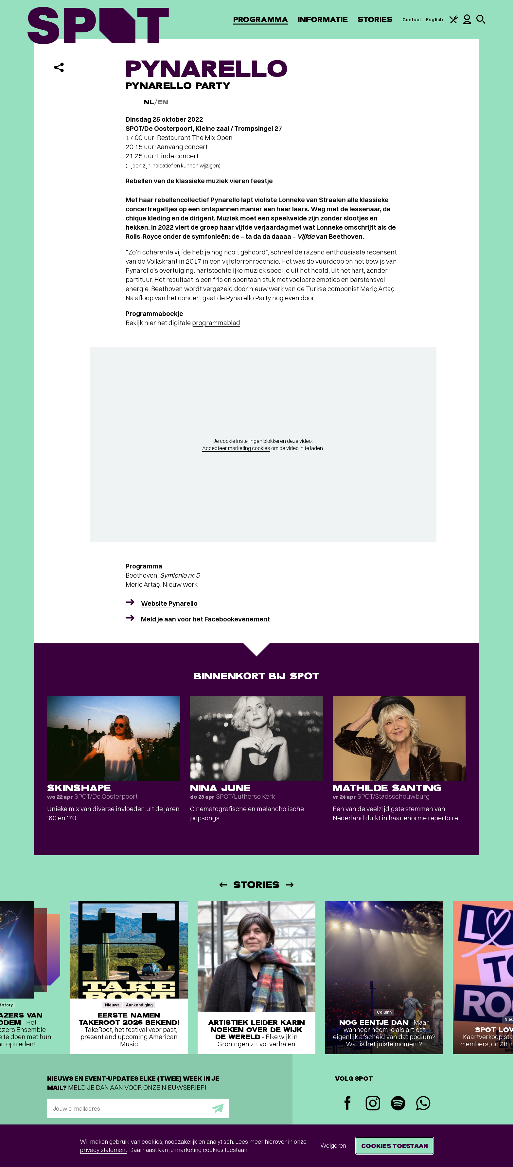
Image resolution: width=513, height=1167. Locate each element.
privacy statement (103, 1150)
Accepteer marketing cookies (236, 448)
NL (149, 102)
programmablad (216, 323)
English (434, 20)
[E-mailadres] (138, 1108)
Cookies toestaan (394, 1145)
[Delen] (58, 67)
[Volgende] (290, 885)
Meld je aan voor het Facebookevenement (205, 619)
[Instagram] (372, 1104)
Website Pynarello (169, 603)
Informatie (323, 19)
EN (162, 102)
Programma (260, 19)
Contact (411, 20)
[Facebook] (347, 1103)
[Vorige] (222, 885)
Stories (375, 19)
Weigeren (333, 1145)
